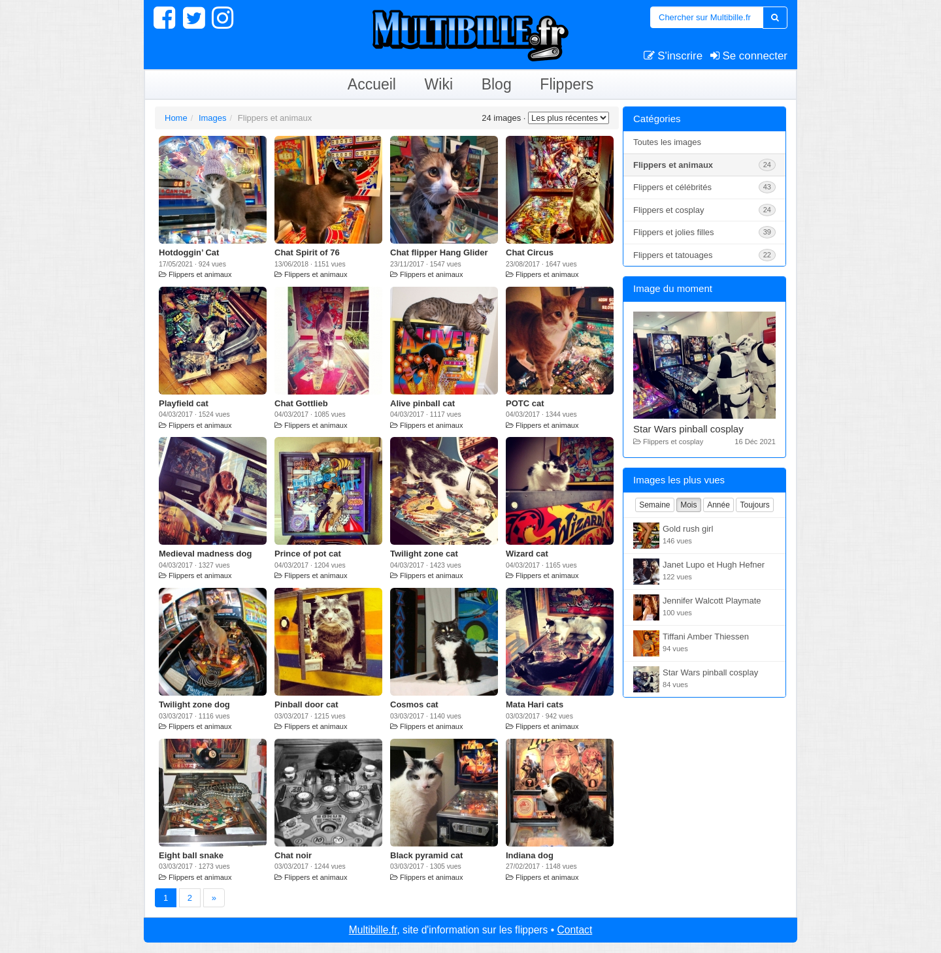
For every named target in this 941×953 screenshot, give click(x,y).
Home (176, 118)
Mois (688, 504)
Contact (574, 929)
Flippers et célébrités (704, 187)
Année (718, 504)
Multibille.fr (373, 929)
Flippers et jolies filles (704, 232)
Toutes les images (667, 142)
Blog (497, 84)
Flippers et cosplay (704, 210)
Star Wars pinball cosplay (688, 428)
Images (213, 118)
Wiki (439, 84)
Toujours (754, 504)
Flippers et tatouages (704, 255)
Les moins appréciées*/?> (568, 118)
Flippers (566, 84)
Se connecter (748, 56)
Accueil (372, 84)
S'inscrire (673, 56)
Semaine (654, 504)
